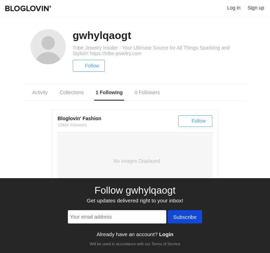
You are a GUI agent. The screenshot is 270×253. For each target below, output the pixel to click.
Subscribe (185, 217)
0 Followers (147, 92)
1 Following (109, 92)
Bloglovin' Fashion (80, 118)
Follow (88, 66)
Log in (233, 8)
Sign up (256, 8)
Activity (40, 92)
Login (166, 234)
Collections (72, 92)
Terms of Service (166, 244)
